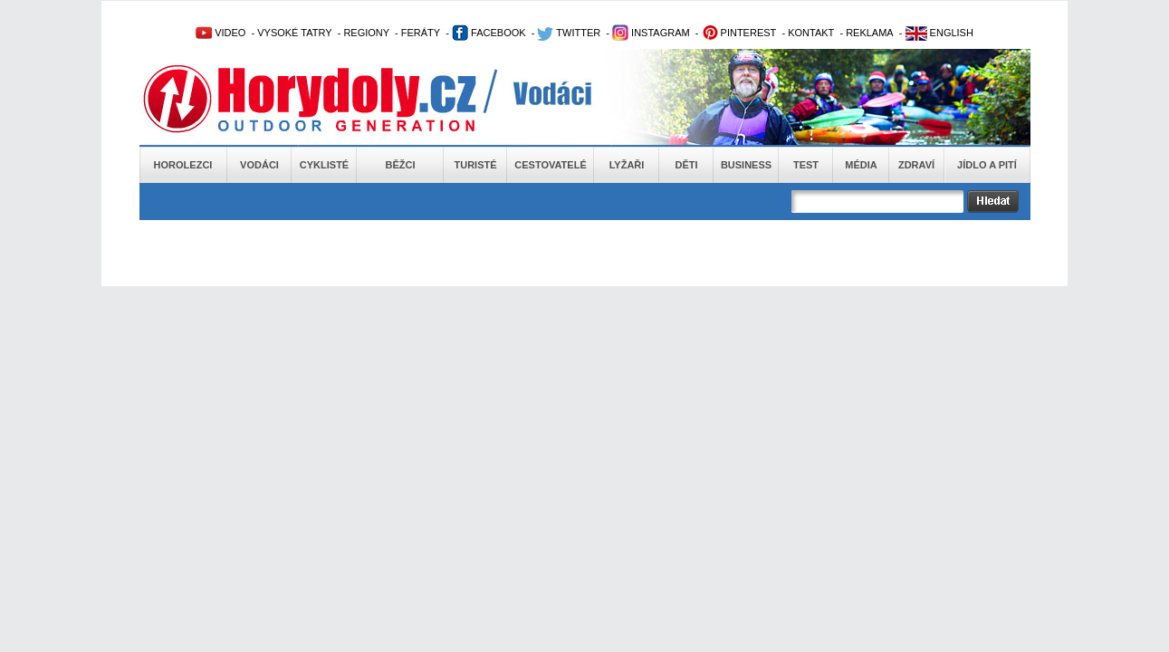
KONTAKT (811, 32)
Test (806, 164)
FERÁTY (420, 32)
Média (861, 164)
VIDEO (220, 32)
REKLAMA (870, 32)
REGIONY (366, 32)
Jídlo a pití (987, 164)
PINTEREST (739, 32)
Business (746, 164)
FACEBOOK (489, 32)
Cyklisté (324, 164)
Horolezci (183, 164)
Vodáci (259, 164)
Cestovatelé (550, 164)
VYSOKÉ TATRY (294, 32)
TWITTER (568, 32)
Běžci (401, 164)
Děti (686, 164)
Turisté (475, 164)
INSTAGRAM (651, 32)
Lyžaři (627, 164)
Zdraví (916, 164)
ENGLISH (939, 32)
